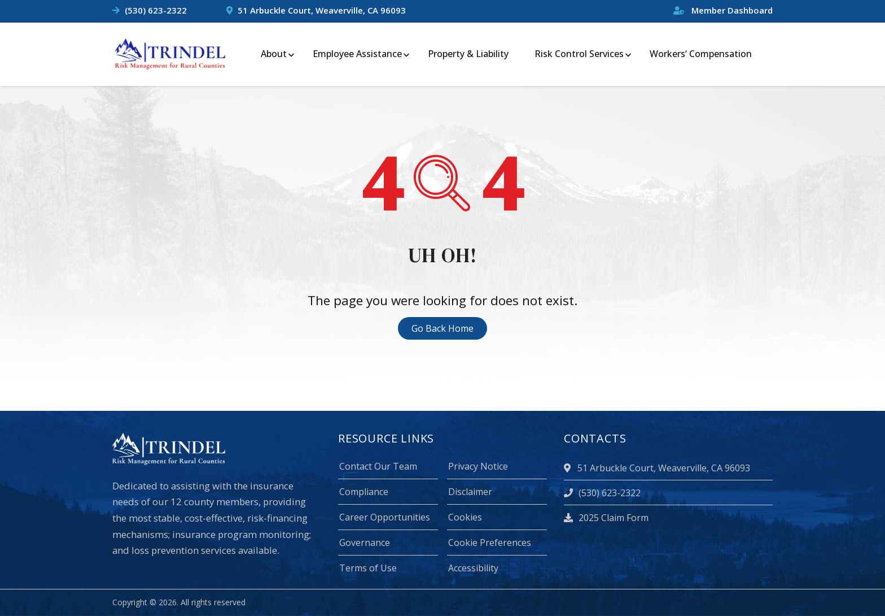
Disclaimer (470, 491)
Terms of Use (368, 568)
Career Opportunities (384, 517)
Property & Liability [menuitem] (468, 53)
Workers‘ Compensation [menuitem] (701, 53)
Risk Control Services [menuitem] (579, 53)
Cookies (465, 517)
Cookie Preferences (489, 542)
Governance (364, 542)
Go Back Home (442, 328)
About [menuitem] (274, 53)
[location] (569, 468)
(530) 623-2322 (156, 10)
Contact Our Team (378, 466)
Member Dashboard (723, 10)
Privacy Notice (478, 466)
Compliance (363, 491)
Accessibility (473, 568)
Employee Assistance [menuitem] (357, 53)
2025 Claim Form (606, 517)
